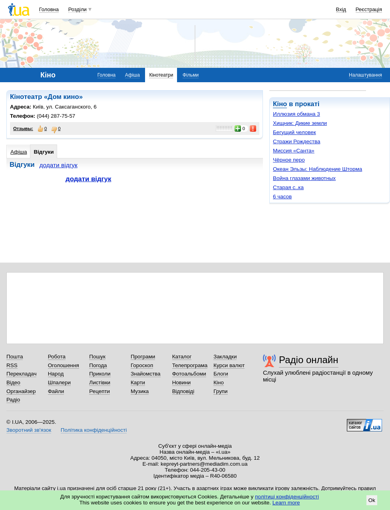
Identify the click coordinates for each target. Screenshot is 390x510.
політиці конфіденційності (287, 497)
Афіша (132, 75)
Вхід (341, 9)
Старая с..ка (288, 187)
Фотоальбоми (189, 374)
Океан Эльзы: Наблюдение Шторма (317, 169)
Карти (138, 382)
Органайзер (21, 391)
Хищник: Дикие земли (300, 123)
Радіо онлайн (308, 359)
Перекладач (21, 374)
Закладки (225, 357)
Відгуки (44, 152)
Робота (57, 357)
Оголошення (63, 365)
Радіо (13, 400)
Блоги (220, 374)
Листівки (99, 382)
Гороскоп (142, 365)
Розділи (77, 9)
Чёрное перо (289, 160)
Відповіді (183, 391)
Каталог (182, 357)
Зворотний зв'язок (28, 430)
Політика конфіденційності (94, 430)
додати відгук (59, 165)
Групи (220, 391)
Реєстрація (369, 9)
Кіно (280, 104)
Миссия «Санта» (293, 151)
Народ (56, 374)
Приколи (99, 374)
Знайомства (146, 374)
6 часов (282, 197)
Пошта (14, 357)
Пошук (97, 357)
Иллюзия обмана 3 (296, 114)
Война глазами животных (304, 178)
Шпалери (59, 382)
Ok (371, 500)
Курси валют (229, 365)
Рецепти (99, 391)
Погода (98, 365)
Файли (56, 391)
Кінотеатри (161, 75)
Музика (140, 391)
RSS (12, 365)
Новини (181, 382)
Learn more (286, 503)
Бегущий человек (294, 132)
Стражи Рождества (296, 141)
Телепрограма (190, 365)
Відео (13, 382)
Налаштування (365, 75)
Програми (143, 357)
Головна (49, 9)
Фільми (191, 75)
